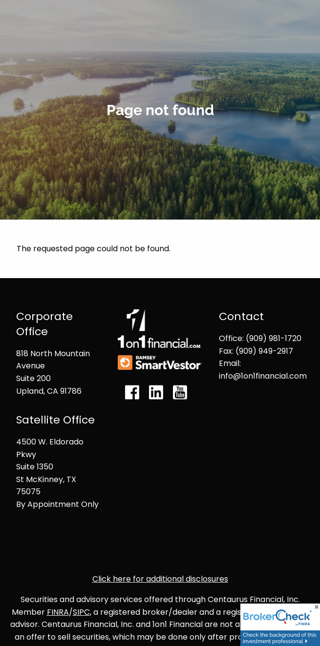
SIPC (81, 612)
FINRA (58, 612)
